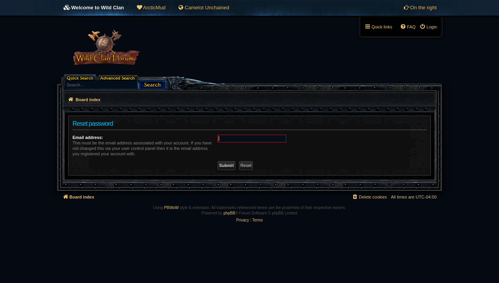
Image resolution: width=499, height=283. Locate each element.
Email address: (88, 137)
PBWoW (171, 208)
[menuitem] (151, 8)
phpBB (229, 213)
